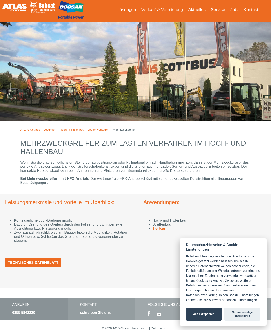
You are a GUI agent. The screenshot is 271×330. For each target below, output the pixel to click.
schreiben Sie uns (95, 313)
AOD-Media (121, 328)
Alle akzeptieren (203, 314)
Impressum (140, 328)
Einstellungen (247, 300)
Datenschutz (160, 328)
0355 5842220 (23, 313)
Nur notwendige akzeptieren (242, 313)
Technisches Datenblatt (33, 262)
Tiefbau (158, 228)
